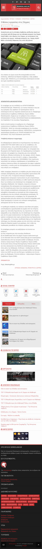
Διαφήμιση (4, 519)
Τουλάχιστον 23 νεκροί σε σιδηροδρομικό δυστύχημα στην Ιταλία (22, 340)
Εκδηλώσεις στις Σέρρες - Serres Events (13, 412)
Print (9, 29)
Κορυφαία (9, 304)
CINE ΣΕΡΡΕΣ (14, 498)
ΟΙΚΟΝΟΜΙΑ (5, 498)
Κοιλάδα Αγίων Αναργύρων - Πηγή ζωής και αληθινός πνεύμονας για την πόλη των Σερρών (21, 420)
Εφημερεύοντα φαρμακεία (9, 529)
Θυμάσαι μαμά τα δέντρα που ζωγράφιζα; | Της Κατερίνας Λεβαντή (18, 425)
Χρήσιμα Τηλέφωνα (7, 515)
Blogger (24, 545)
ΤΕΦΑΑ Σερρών (6, 481)
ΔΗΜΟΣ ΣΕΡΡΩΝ (34, 496)
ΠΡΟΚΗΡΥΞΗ (5, 260)
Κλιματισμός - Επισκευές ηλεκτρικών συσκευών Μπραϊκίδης (20, 396)
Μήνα (33, 304)
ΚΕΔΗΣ (26, 504)
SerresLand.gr (13, 543)
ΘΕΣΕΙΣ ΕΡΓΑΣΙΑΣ (21, 501)
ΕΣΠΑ (20, 504)
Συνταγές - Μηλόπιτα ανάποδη (10, 415)
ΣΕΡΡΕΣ (38, 268)
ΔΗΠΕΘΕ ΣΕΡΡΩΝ (25, 498)
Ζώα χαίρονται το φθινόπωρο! (18, 316)
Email (15, 29)
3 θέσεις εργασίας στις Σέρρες (15, 22)
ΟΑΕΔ (3, 504)
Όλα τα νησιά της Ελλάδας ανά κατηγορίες (22, 323)
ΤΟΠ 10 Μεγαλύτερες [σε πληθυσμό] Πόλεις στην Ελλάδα (23, 308)
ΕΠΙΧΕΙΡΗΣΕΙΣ (32, 501)
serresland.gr (7, 470)
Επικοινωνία (5, 522)
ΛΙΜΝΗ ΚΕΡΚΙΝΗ (7, 507)
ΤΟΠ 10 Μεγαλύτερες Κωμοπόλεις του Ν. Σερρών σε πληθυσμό (20, 399)
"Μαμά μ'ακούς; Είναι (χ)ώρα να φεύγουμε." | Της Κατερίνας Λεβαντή (19, 407)
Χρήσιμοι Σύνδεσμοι (7, 517)
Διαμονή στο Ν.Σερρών (8, 541)
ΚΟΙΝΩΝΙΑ (24, 268)
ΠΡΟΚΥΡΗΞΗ (32, 268)
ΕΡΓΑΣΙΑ (17, 268)
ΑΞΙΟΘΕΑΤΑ (16, 507)
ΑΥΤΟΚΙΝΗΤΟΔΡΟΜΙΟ (8, 501)
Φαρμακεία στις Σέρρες (8, 531)
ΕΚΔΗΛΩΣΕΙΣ (12, 496)
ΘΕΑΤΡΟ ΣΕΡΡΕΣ (12, 504)
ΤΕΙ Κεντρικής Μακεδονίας (9, 479)
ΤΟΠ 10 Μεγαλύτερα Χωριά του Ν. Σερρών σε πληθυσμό (23, 332)
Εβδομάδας (21, 304)
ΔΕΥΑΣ (32, 504)
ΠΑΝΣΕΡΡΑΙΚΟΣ (22, 496)
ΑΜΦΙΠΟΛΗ (35, 498)
